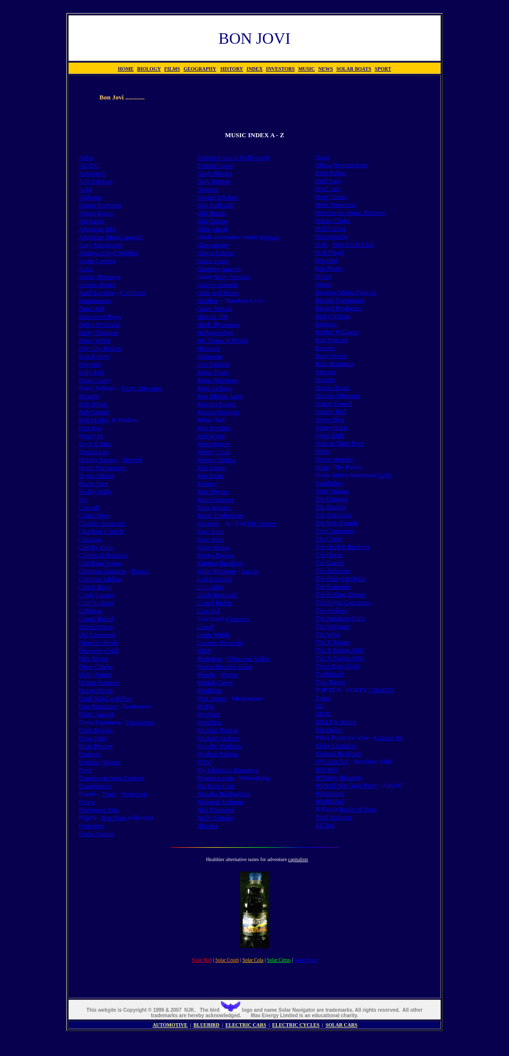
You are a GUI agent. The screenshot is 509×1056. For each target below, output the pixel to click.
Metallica (209, 722)
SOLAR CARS (341, 1025)
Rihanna (326, 324)
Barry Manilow (98, 332)
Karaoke (208, 523)
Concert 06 (388, 737)
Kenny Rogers (215, 555)
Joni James (211, 467)
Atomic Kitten (97, 284)
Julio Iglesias (214, 507)
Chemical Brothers (103, 555)
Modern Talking (218, 754)
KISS (204, 650)
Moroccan (134, 793)
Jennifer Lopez (216, 404)
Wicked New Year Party (346, 785)
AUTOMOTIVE (170, 1025)
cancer (250, 571)
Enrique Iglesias (99, 762)
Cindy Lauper (96, 595)
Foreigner (91, 825)
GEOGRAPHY (199, 69)
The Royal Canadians (343, 602)
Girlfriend (133, 292)
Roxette (325, 348)
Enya (85, 770)
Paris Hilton (330, 172)
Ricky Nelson (332, 316)
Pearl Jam (327, 188)
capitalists (298, 859)
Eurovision (140, 722)
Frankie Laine (215, 165)
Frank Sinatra (96, 833)
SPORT (383, 69)
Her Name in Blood (222, 340)
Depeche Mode (98, 642)
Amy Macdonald (100, 245)
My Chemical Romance (227, 770)
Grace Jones (212, 260)
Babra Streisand (99, 324)
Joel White (211, 436)
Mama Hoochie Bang (224, 666)
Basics (140, 571)
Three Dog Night (337, 666)
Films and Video (248, 658)
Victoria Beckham (338, 753)
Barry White (94, 340)
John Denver (213, 443)
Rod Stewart (331, 340)
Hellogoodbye (215, 332)
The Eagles (329, 562)
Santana (325, 371)
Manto (229, 674)
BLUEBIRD (206, 1025)
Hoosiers (208, 348)
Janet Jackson (214, 388)
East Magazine (98, 706)
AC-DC (88, 165)
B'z (83, 499)
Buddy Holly (95, 491)
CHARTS (381, 690)
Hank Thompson (218, 324)
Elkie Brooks (95, 730)
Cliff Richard (96, 603)
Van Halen (328, 729)
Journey (207, 483)
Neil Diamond (215, 809)
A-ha (85, 189)
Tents (108, 793)
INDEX (254, 69)
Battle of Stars (357, 809)
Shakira (325, 379)
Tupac (323, 698)
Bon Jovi (90, 428)
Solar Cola (252, 960)
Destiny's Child (98, 650)
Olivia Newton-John (341, 165)
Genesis (207, 189)
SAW (385, 475)
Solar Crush (227, 960)
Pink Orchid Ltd (354, 244)
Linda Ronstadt (217, 595)
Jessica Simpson (218, 412)
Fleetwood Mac (99, 809)
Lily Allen (210, 587)
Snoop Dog (329, 419)
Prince (323, 276)
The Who (327, 634)
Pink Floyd (329, 252)
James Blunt (213, 372)
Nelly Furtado (215, 817)
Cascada (89, 507)
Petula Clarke (332, 220)
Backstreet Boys (100, 316)
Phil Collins (330, 228)
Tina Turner (330, 682)
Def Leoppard (97, 634)
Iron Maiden (213, 364)
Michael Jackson (218, 738)
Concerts (237, 618)
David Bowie (96, 626)
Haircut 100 (212, 316)
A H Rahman (95, 181)
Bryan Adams (96, 475)
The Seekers (331, 610)
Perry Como (330, 196)
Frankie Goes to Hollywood (233, 157)
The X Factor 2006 (339, 658)
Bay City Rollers (100, 348)
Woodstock (329, 793)
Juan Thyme (213, 491)
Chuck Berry (95, 587)
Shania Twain (332, 387)
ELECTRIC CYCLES (296, 1025)
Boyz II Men (95, 443)
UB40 (323, 713)
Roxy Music (331, 355)
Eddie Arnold (96, 714)
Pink (321, 244)
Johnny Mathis (216, 459)
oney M (93, 436)
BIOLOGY (149, 69)
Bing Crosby (95, 380)
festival (269, 237)
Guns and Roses (218, 292)
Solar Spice (305, 960)
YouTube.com (333, 817)
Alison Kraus (96, 213)
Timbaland (329, 674)
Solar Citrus (279, 960)
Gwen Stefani (214, 308)
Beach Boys (94, 356)
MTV (204, 762)
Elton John (92, 738)
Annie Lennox (97, 260)
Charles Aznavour (102, 523)
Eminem (89, 754)
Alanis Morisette (100, 205)
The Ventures (332, 626)
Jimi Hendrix (214, 428)
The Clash (328, 538)
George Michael (218, 197)
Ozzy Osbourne (141, 388)
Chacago (90, 539)
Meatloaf (208, 714)
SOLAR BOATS (354, 69)
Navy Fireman (232, 276)
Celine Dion (94, 515)
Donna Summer (99, 682)
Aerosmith (92, 173)
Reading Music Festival (346, 292)
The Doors (328, 554)
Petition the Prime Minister (350, 212)
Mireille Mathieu (219, 746)
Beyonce (90, 364)
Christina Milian (100, 579)
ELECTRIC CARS (246, 1025)
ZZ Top (325, 825)
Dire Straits (93, 658)
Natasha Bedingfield (223, 793)
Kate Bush (210, 531)
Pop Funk (113, 817)
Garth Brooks (214, 173)
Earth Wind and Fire (105, 698)
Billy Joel (91, 372)
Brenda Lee (93, 451)
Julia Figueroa (215, 499)
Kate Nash (210, 539)
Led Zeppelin (214, 579)
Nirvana (207, 825)
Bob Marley (94, 420)
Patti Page (328, 180)
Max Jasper (212, 698)
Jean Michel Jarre (220, 396)
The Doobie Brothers (342, 546)
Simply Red (330, 411)
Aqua (85, 268)
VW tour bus (331, 761)
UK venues (261, 523)
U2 (319, 705)
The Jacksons (332, 570)
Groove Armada (217, 284)
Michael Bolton (217, 730)
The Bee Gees (333, 515)
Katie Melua (213, 547)
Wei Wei (326, 769)
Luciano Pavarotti (220, 642)
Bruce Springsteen (102, 467)
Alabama (90, 197)
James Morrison (217, 380)
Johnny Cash (213, 451)
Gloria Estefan (215, 253)
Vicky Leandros (335, 745)
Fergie (87, 801)
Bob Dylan (93, 404)
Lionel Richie (214, 603)
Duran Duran (95, 690)
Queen (323, 284)
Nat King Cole (216, 786)
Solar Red (202, 960)
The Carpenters (335, 530)
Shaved (131, 459)
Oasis (322, 157)
